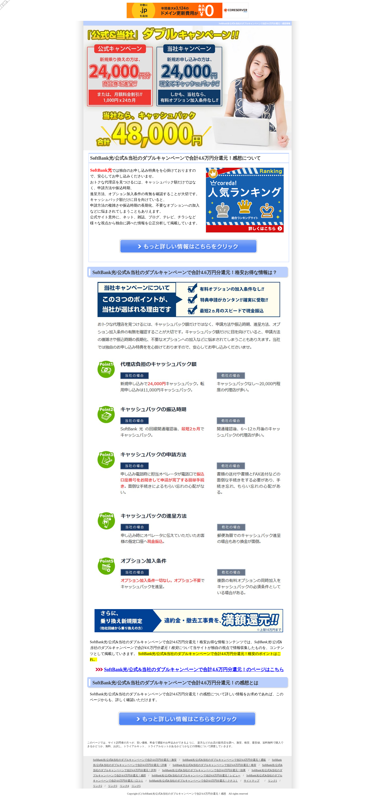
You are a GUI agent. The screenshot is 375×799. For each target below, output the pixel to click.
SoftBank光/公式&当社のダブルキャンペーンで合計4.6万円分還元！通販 (224, 759)
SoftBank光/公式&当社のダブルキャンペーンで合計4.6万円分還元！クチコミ (193, 780)
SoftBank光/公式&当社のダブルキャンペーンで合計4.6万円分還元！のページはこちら (194, 669)
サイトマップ (251, 780)
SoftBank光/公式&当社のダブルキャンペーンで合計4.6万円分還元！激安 (135, 759)
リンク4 (124, 785)
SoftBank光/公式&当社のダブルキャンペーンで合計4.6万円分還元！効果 (204, 770)
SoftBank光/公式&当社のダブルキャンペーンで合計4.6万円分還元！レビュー (196, 775)
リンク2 (97, 785)
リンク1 (272, 780)
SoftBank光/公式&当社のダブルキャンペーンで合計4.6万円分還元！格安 (214, 765)
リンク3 (112, 785)
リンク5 (136, 785)
